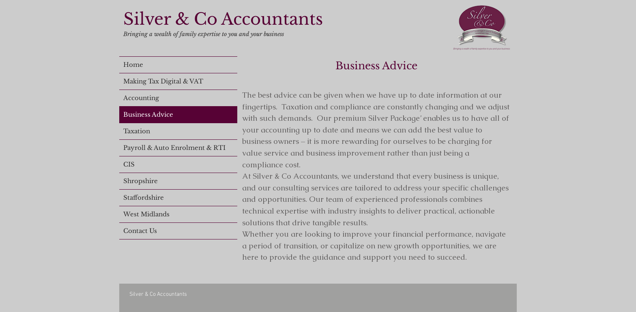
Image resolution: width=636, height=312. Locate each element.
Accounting (141, 98)
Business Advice (148, 114)
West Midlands (146, 214)
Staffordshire (143, 197)
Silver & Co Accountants (223, 19)
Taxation (136, 131)
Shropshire (140, 181)
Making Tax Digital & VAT (163, 81)
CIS (129, 164)
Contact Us (140, 231)
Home (133, 64)
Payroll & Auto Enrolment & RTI (174, 148)
